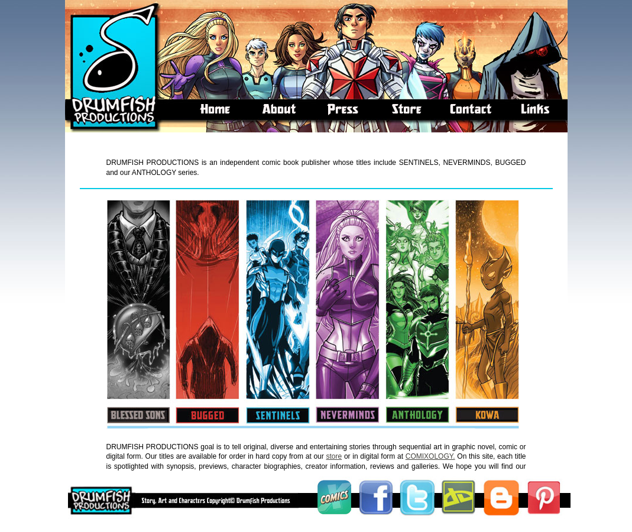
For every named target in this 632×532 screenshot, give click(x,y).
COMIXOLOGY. (430, 456)
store (334, 456)
